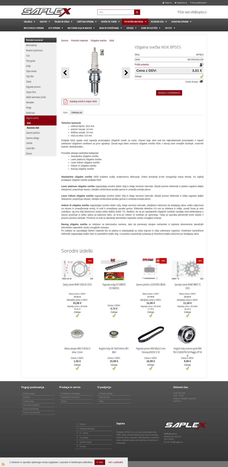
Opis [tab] (65, 112)
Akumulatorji (31, 45)
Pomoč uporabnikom (31, 413)
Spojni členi (31, 92)
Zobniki (29, 143)
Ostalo (28, 81)
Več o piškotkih (115, 462)
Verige (28, 107)
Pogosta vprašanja (31, 409)
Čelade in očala (62, 21)
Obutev (43, 21)
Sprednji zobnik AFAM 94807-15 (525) (187, 286)
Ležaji (28, 66)
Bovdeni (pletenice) (34, 50)
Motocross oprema (34, 27)
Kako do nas (104, 397)
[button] (126, 73)
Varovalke (30, 102)
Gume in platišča (149, 27)
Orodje (130, 27)
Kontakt (83, 446)
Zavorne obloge (32, 138)
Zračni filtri (30, 148)
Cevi (28, 55)
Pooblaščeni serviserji (70, 397)
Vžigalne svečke (32, 118)
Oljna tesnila (31, 71)
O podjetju (84, 438)
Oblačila (28, 21)
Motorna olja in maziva (80, 27)
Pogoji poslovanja (87, 429)
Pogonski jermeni (33, 87)
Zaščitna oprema (85, 21)
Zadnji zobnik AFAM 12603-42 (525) (77, 284)
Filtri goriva (30, 61)
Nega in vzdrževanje (109, 27)
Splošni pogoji (86, 442)
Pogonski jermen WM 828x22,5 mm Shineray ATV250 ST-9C (150, 350)
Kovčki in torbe (109, 21)
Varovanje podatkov (31, 405)
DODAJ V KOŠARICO (169, 93)
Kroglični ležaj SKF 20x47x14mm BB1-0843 (114, 350)
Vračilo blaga (28, 401)
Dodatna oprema (179, 21)
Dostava (26, 397)
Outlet (168, 27)
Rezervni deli (157, 21)
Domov (64, 40)
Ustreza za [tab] (76, 112)
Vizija (101, 401)
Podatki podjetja (105, 393)
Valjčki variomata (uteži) (36, 97)
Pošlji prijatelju (142, 64)
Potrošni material (133, 21)
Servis (63, 401)
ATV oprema (54, 27)
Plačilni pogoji (29, 393)
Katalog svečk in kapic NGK (83, 101)
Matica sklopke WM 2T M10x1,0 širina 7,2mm (77, 350)
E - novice (84, 433)
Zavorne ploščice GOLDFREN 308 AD (150, 284)
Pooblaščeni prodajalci (70, 393)
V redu (100, 462)
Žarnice (29, 153)
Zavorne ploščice (33, 132)
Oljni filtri (30, 76)
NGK (29, 123)
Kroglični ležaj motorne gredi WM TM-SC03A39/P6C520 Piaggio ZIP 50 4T (187, 352)
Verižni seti (30, 113)
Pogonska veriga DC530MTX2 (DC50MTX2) (114, 286)
